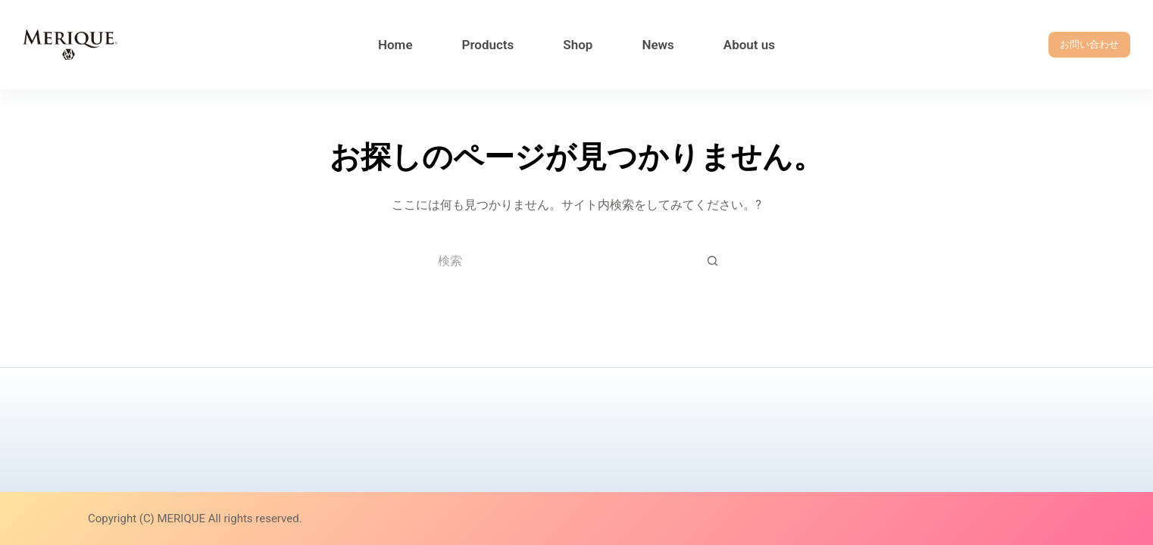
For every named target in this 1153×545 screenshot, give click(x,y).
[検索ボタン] (713, 260)
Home (395, 44)
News (657, 44)
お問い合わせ (1089, 44)
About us (749, 44)
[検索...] (561, 260)
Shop (577, 44)
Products (488, 44)
